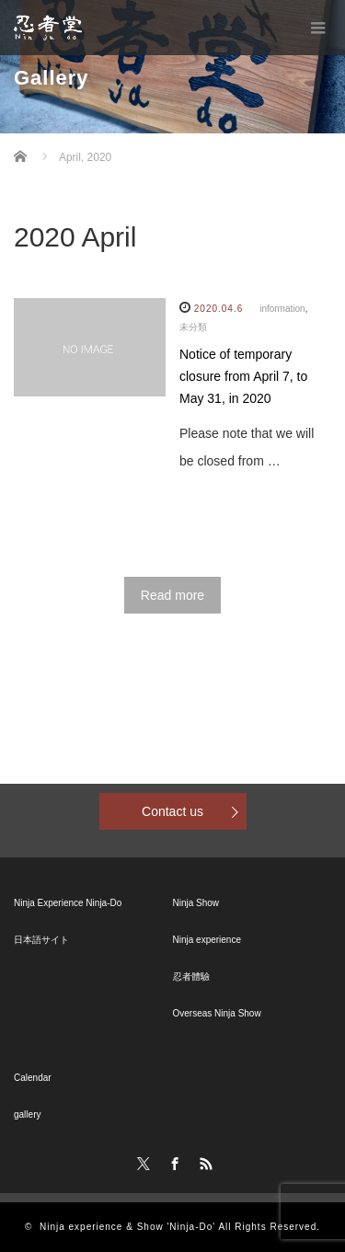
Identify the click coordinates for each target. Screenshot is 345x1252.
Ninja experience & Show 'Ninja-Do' (127, 1227)
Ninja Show (196, 903)
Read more (172, 595)
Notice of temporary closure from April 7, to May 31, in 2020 (243, 376)
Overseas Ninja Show (217, 1013)
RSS (203, 1161)
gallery (27, 1114)
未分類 (193, 327)
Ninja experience (207, 940)
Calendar (33, 1078)
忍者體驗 (191, 976)
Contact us (172, 811)
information (282, 309)
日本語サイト (41, 940)
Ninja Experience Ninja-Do (67, 903)
